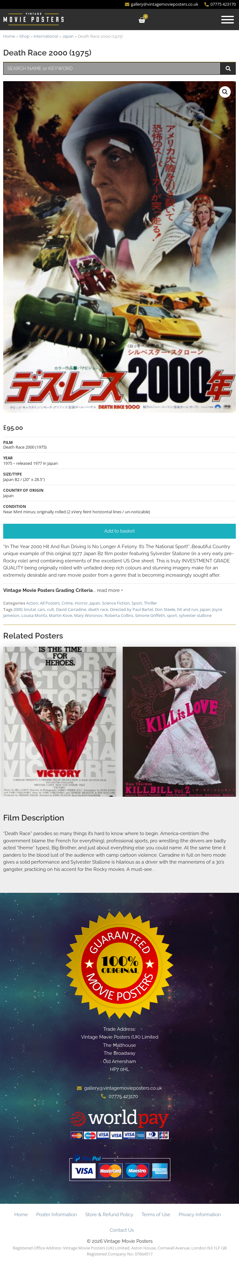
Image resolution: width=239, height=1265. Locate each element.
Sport (137, 603)
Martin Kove (60, 615)
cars (41, 609)
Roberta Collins (119, 615)
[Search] (228, 68)
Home (9, 36)
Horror (81, 603)
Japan (68, 36)
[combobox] (112, 68)
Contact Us (122, 1230)
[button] (225, 92)
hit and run (187, 609)
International (46, 36)
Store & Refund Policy (109, 1214)
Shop (24, 36)
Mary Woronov (88, 615)
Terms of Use (155, 1214)
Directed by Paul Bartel (131, 609)
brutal (30, 609)
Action (32, 603)
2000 (17, 609)
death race (98, 609)
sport (172, 615)
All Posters (50, 603)
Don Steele (165, 609)
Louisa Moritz (34, 615)
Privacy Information (200, 1214)
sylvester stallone (195, 615)
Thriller (150, 603)
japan (205, 609)
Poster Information (56, 1214)
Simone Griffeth (150, 615)
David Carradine (71, 609)
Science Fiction (116, 603)
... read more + (108, 590)
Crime (67, 603)
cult (50, 609)
